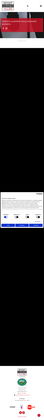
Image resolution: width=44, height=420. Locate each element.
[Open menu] (40, 6)
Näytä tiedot (37, 221)
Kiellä (8, 225)
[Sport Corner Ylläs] (11, 61)
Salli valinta (22, 225)
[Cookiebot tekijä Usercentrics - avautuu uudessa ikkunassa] (37, 194)
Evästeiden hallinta (22, 416)
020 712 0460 (22, 393)
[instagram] (6, 28)
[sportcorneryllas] (32, 103)
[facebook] (3, 28)
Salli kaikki (36, 225)
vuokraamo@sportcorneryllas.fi (23, 395)
